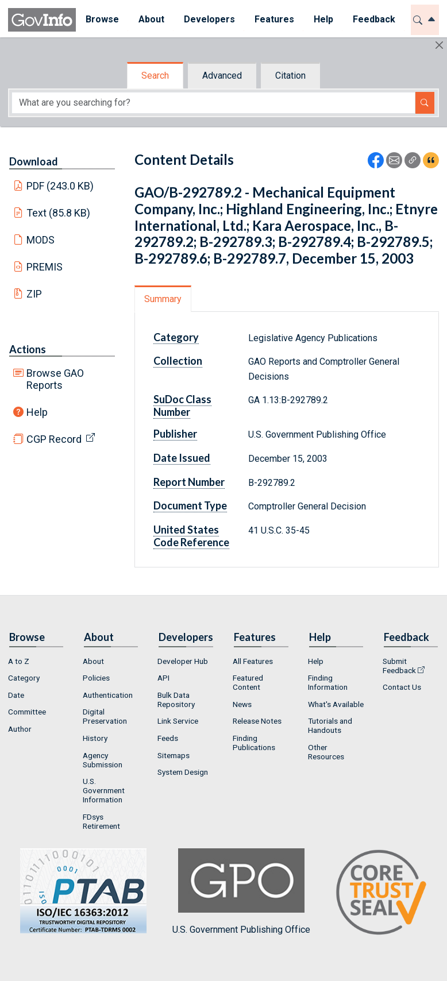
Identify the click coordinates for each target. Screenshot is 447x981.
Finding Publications (254, 742)
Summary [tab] (163, 298)
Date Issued (181, 457)
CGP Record (54, 439)
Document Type (190, 505)
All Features (253, 661)
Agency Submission (102, 760)
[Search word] (213, 103)
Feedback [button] (374, 19)
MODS (40, 240)
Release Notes (257, 720)
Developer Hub (182, 661)
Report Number (189, 482)
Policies (96, 677)
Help (37, 412)
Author (20, 728)
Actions (27, 349)
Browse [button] (102, 19)
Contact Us (402, 687)
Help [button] (323, 19)
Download (33, 161)
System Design (182, 772)
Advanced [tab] (222, 75)
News (242, 704)
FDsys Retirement (101, 821)
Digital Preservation (105, 716)
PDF (60, 186)
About (93, 661)
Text (58, 213)
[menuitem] (102, 20)
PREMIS (44, 267)
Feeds (167, 738)
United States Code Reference (191, 536)
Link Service (177, 720)
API (163, 677)
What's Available (336, 704)
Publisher (175, 433)
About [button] (151, 19)
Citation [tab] (290, 75)
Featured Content (248, 682)
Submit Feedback (399, 665)
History (95, 738)
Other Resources (326, 752)
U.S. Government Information (104, 790)
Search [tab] (155, 75)
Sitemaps (173, 755)
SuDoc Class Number (182, 405)
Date (16, 695)
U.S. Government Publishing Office (241, 891)
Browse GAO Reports (55, 379)
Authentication (108, 695)
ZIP (34, 294)
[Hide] (439, 45)
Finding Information (328, 682)
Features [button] (274, 19)
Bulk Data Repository (176, 699)
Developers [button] (209, 19)
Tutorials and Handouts (330, 725)
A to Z (18, 661)
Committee (27, 711)
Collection (177, 360)
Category (176, 337)
